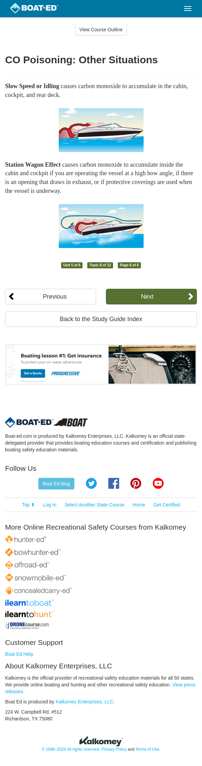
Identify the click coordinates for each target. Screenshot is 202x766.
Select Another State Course (95, 504)
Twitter (91, 483)
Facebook (113, 483)
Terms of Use (147, 749)
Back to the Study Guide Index (101, 319)
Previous (55, 296)
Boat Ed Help (19, 654)
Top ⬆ (28, 504)
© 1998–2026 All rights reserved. (71, 749)
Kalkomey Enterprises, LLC (84, 701)
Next (147, 296)
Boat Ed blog (56, 483)
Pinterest (135, 483)
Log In (49, 504)
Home (138, 504)
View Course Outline (101, 29)
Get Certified (166, 504)
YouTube (158, 483)
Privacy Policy (114, 749)
